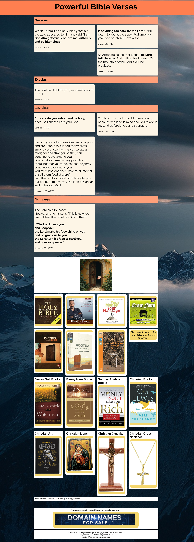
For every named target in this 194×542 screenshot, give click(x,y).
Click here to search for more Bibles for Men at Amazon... (143, 335)
